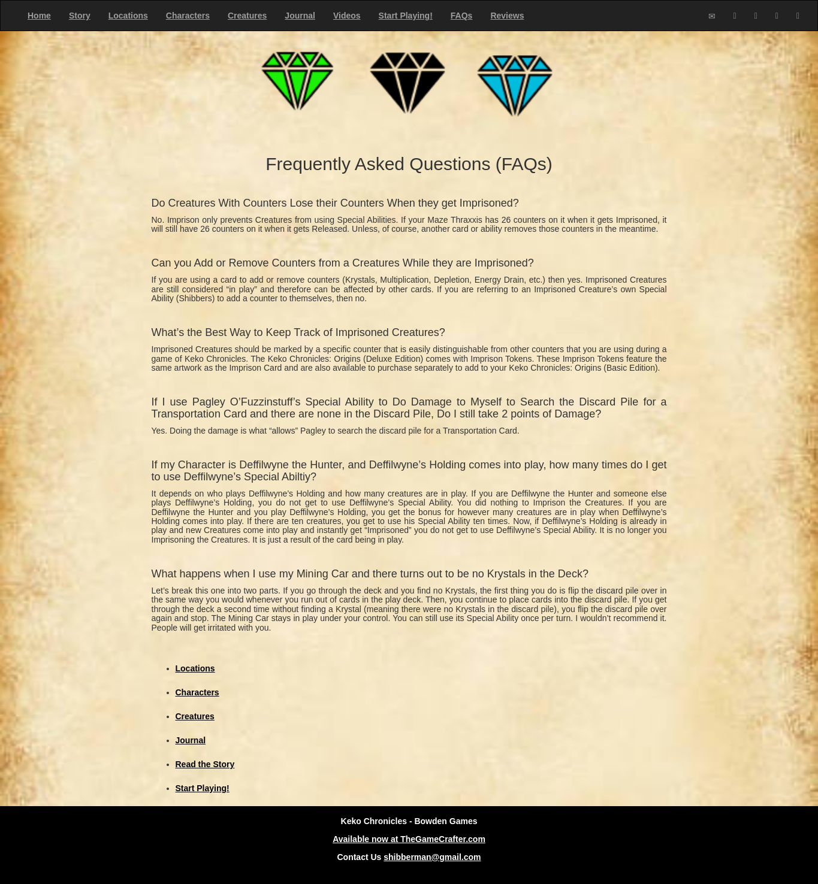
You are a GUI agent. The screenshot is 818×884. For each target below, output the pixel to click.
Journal (300, 15)
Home (39, 15)
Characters (188, 15)
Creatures (247, 15)
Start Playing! (406, 15)
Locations (128, 15)
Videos (347, 15)
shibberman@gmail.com (432, 857)
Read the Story (205, 764)
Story (79, 15)
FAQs (462, 15)
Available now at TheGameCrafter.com (409, 839)
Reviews (507, 15)
